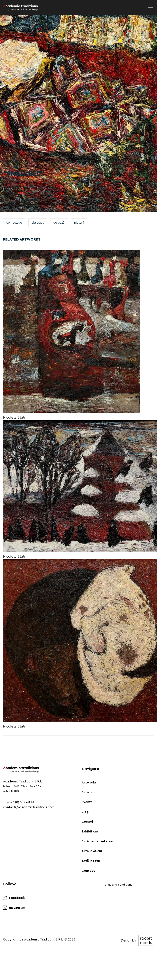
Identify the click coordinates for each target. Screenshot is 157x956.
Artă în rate (91, 860)
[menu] (150, 7)
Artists (87, 792)
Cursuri (87, 821)
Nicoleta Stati (14, 417)
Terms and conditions (117, 884)
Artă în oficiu (92, 851)
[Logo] (20, 7)
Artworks (89, 782)
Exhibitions (90, 831)
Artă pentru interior (97, 841)
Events (87, 802)
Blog (85, 811)
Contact (88, 870)
